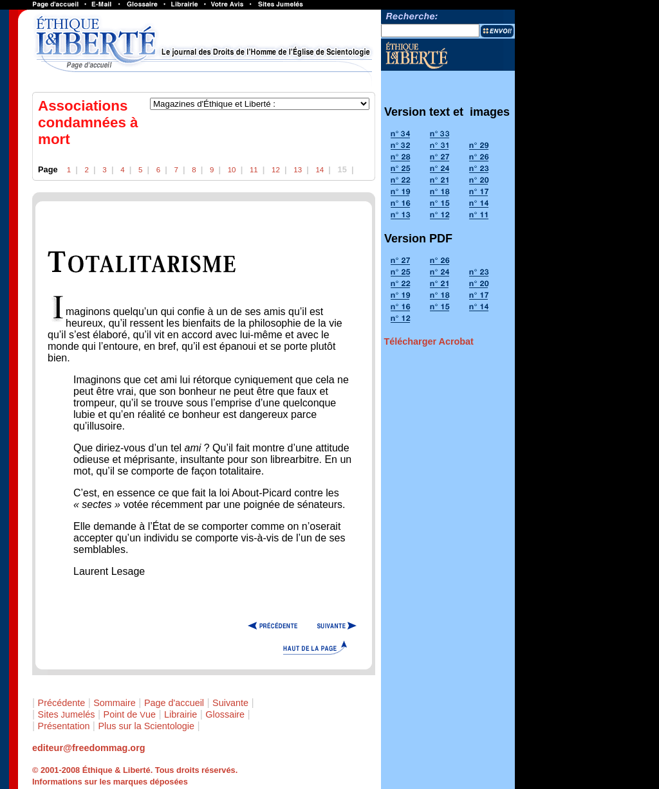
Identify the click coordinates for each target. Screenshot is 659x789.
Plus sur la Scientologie (146, 726)
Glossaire (225, 714)
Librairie (180, 714)
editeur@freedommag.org (88, 748)
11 (254, 170)
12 (276, 170)
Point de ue (130, 714)
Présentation (64, 726)
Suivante (230, 703)
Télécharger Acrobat (428, 341)
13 (297, 170)
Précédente (62, 703)
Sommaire (114, 703)
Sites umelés (66, 714)
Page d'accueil (174, 703)
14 (319, 170)
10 (232, 170)
